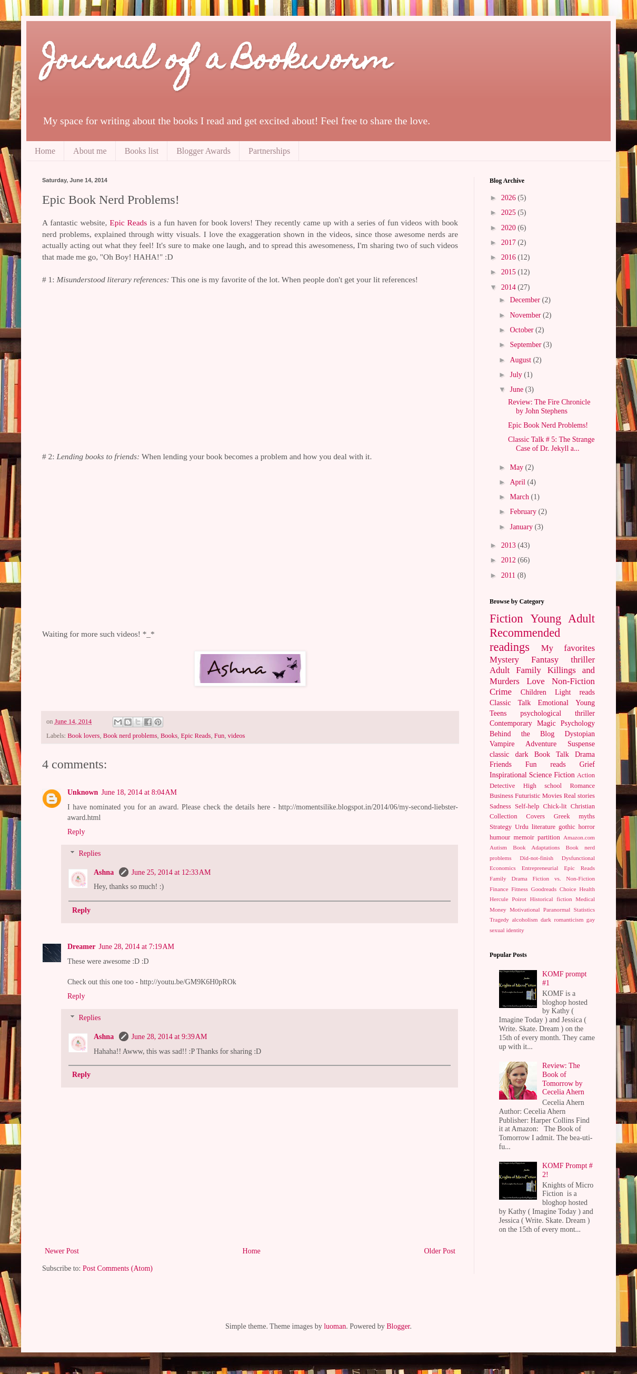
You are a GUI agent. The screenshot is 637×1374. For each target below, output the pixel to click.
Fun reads (545, 764)
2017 (509, 242)
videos (236, 735)
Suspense (581, 744)
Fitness (519, 889)
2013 (509, 545)
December (526, 300)
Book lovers (83, 735)
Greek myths (574, 816)
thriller (583, 660)
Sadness (500, 806)
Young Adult (562, 618)
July (517, 375)
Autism (498, 847)
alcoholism (525, 919)
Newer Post (62, 1251)
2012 (509, 560)
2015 (509, 272)
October (522, 330)
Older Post (440, 1251)
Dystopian (579, 734)
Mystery (504, 660)
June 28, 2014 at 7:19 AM (136, 947)
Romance (582, 785)
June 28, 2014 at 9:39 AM (169, 1037)
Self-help (527, 806)
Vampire (502, 744)
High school (542, 785)
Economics (503, 868)
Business (501, 795)
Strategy (501, 827)
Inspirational (508, 775)
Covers (535, 816)
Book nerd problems (130, 735)
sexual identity (507, 930)
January (522, 527)
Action (586, 775)
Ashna (105, 872)
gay (590, 919)
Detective (502, 785)
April (518, 482)
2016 (509, 257)
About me (90, 150)
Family (528, 670)
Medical (585, 899)
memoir (524, 837)
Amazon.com (579, 837)
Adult (500, 670)
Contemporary (511, 723)
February (524, 512)
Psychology (578, 723)
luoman (335, 1326)
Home (45, 150)
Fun (219, 735)
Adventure (540, 744)
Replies (89, 853)
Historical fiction (551, 899)
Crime (501, 692)
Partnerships (269, 150)
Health (587, 889)
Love (535, 681)
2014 (509, 287)
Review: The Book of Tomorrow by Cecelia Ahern (563, 1079)
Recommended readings (525, 640)
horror (587, 827)
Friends (501, 764)
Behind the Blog (522, 734)
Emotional (553, 703)
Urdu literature (535, 827)
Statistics (584, 909)
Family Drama (508, 878)
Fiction (506, 618)
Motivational (525, 909)
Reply (76, 832)
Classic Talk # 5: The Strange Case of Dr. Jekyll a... (551, 444)
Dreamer (81, 947)
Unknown (82, 792)
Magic (546, 723)
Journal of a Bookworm (217, 62)
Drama (585, 754)
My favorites (568, 648)
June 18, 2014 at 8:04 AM (139, 792)
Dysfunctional (578, 858)
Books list (141, 150)
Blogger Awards (203, 150)
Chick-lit (555, 806)
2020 (509, 228)
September (526, 345)
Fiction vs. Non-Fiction (564, 878)
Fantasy (545, 660)
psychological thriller (557, 713)
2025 (509, 212)
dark (522, 754)
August (521, 360)
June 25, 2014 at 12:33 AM (171, 872)
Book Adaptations (536, 847)
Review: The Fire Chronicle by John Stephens (549, 406)
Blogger (398, 1326)
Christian (583, 806)
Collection (503, 816)
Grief (587, 764)
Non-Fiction (573, 681)
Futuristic (527, 795)
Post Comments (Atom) (118, 1268)
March (520, 497)
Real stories (579, 795)
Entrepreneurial (540, 868)
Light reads (575, 692)
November (526, 315)
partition (549, 837)
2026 (509, 198)
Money (498, 909)
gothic (567, 827)
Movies (552, 795)
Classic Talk (510, 703)
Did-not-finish (536, 858)
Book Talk (551, 754)
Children (533, 692)
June (517, 389)
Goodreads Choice (553, 889)
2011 (509, 575)
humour (500, 837)
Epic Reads (128, 222)
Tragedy (499, 919)
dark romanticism (562, 919)
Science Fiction (552, 775)
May (517, 467)
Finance (499, 889)
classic (499, 754)
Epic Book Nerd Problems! (548, 425)
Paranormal (557, 909)
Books (169, 735)
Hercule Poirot (508, 899)
